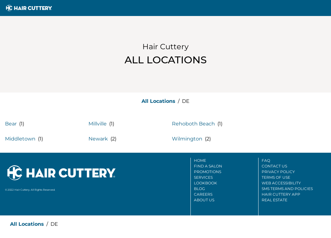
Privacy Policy (278, 171)
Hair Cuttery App (281, 194)
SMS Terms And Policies (287, 188)
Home (200, 160)
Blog (199, 188)
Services (203, 177)
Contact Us (274, 166)
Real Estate (274, 200)
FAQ (266, 160)
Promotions (207, 171)
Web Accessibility (281, 183)
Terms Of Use (276, 177)
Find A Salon (208, 166)
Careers (203, 194)
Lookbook (205, 183)
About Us (204, 200)
